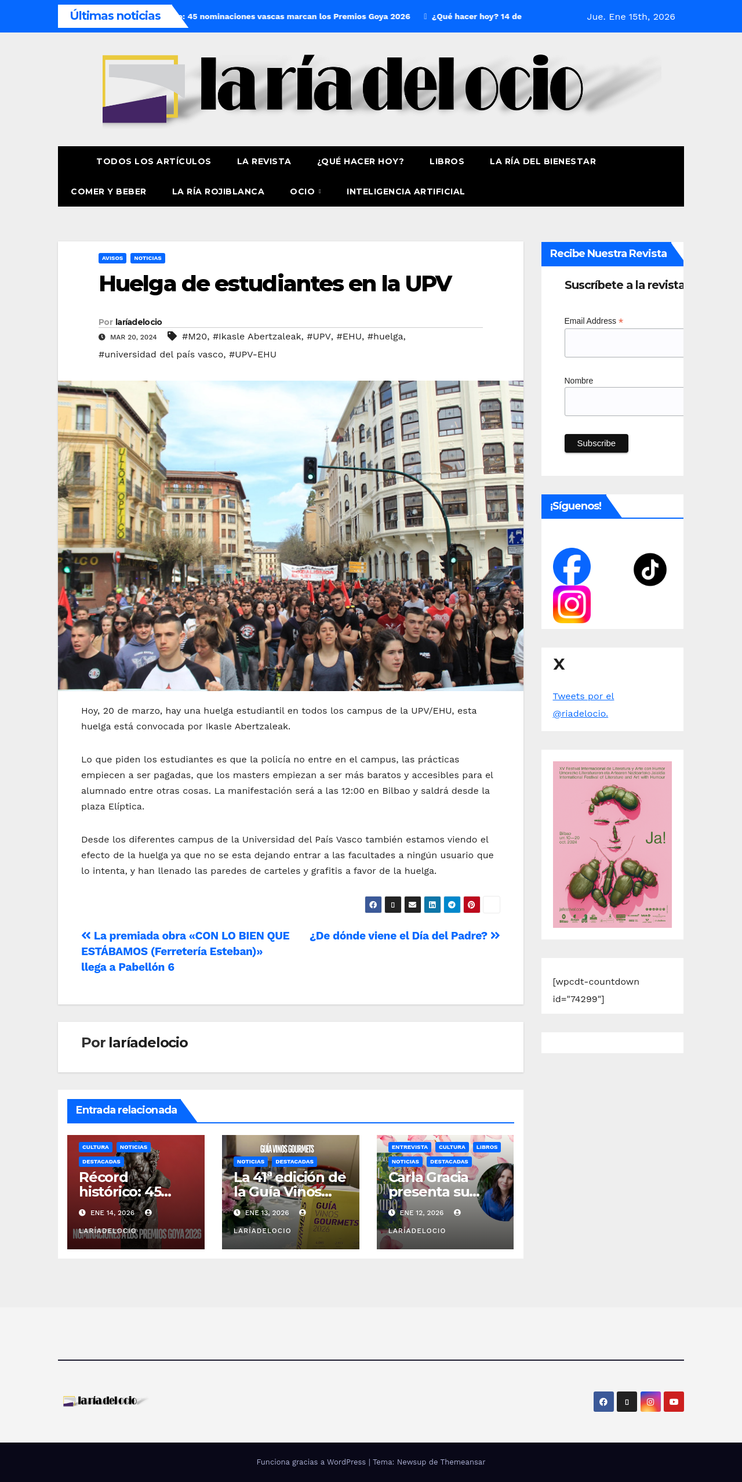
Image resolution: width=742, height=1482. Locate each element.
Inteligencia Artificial (406, 191)
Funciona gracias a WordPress (312, 1462)
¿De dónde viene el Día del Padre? (405, 935)
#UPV (319, 336)
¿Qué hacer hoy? (361, 161)
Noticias (147, 258)
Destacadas (101, 1161)
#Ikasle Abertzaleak (257, 336)
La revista (264, 161)
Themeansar (463, 1462)
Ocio (304, 191)
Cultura (95, 1147)
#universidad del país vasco (161, 354)
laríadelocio (138, 322)
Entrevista (410, 1147)
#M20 (194, 336)
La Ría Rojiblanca (218, 191)
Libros (447, 161)
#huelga (385, 336)
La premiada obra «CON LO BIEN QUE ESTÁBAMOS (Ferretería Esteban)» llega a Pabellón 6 (185, 951)
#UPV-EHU (253, 354)
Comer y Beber (109, 191)
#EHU (349, 336)
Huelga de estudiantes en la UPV (275, 283)
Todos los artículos (154, 161)
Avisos (112, 258)
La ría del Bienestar (543, 161)
